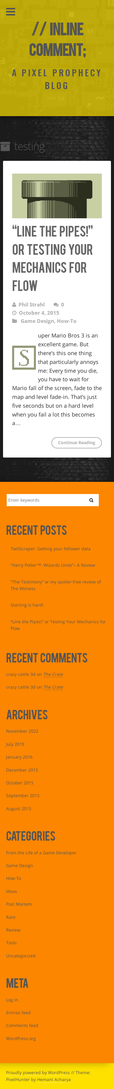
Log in (12, 1000)
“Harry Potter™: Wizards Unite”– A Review (53, 565)
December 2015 (22, 770)
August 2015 (18, 808)
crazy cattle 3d (21, 674)
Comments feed (22, 1025)
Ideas (11, 891)
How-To (67, 320)
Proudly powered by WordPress (38, 1072)
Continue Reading (76, 442)
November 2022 (22, 731)
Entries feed (18, 1012)
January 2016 (19, 757)
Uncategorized (21, 956)
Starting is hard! (27, 605)
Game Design (37, 320)
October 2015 (19, 783)
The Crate (53, 674)
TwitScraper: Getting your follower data (51, 548)
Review (13, 930)
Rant (11, 917)
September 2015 (23, 795)
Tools (11, 943)
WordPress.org (21, 1038)
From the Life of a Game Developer (41, 853)
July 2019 (15, 744)
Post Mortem (19, 904)
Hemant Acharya (54, 1079)
